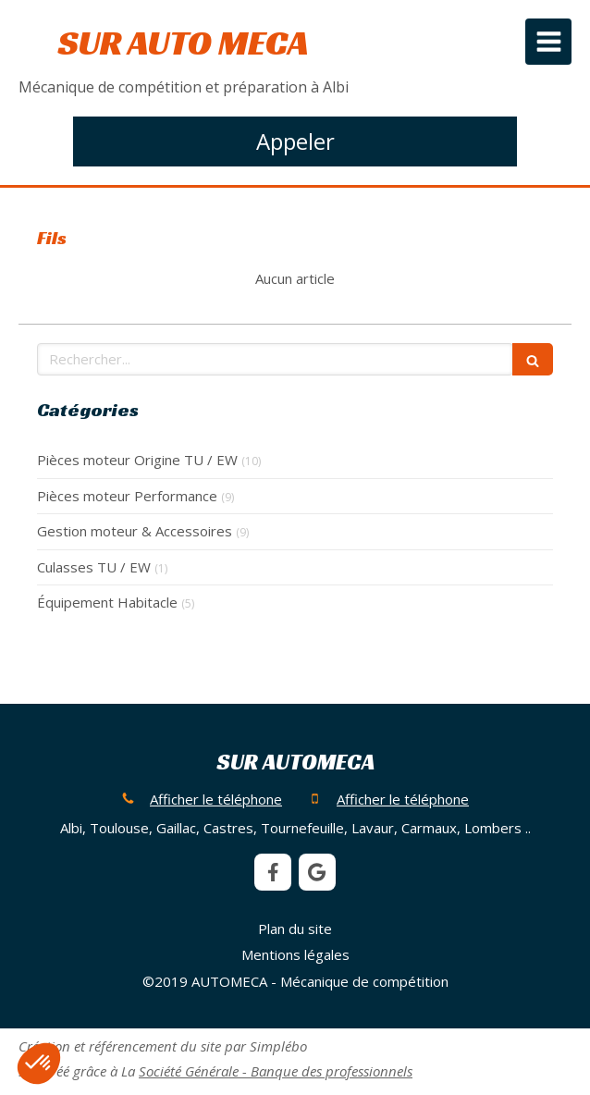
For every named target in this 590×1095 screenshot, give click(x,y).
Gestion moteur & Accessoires (134, 531)
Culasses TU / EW (94, 567)
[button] (39, 1063)
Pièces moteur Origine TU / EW (137, 459)
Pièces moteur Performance (127, 495)
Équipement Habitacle (107, 602)
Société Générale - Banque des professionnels (275, 1071)
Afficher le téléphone (216, 799)
